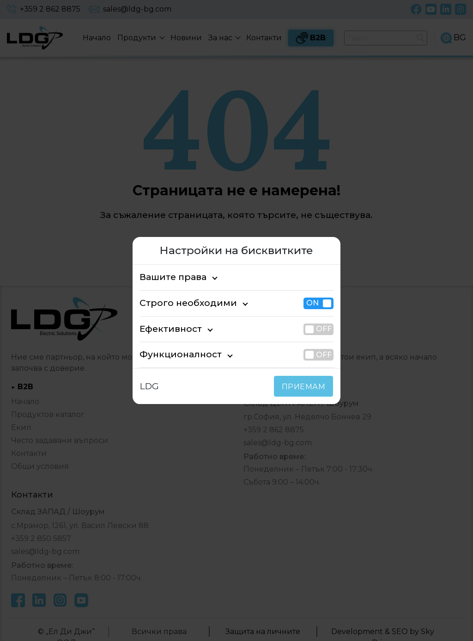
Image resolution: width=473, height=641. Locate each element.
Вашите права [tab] (168, 277)
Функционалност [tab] (173, 355)
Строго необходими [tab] (179, 303)
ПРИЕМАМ (305, 387)
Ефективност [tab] (166, 329)
